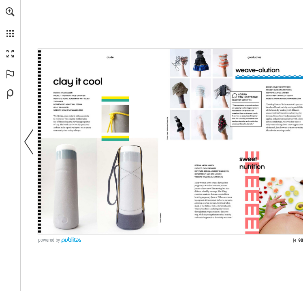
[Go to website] (72, 110)
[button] (10, 12)
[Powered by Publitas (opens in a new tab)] (10, 94)
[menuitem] (10, 22)
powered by (49, 240)
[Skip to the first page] (294, 240)
